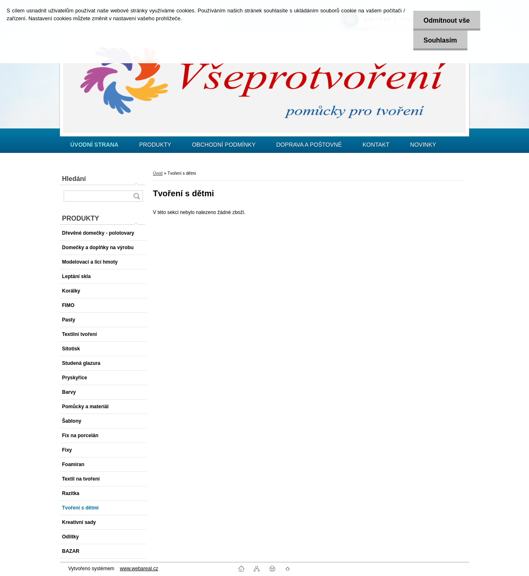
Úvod (157, 173)
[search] (136, 196)
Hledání (74, 178)
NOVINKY (423, 144)
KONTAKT (375, 144)
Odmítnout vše (447, 20)
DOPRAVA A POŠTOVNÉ (309, 144)
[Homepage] (94, 144)
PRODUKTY (155, 144)
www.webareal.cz (139, 568)
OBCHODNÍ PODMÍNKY (223, 144)
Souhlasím (440, 40)
